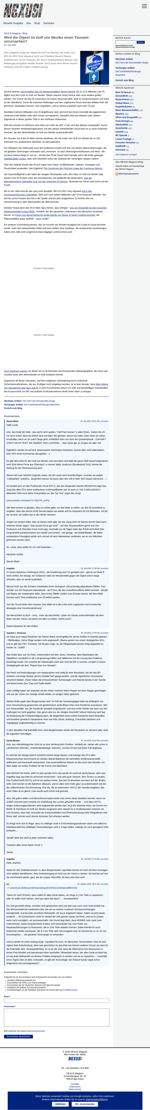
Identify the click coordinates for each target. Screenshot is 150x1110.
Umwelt (122, 131)
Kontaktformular (70, 990)
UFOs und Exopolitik (129, 117)
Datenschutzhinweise (36, 1031)
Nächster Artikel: (29, 401)
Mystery (122, 114)
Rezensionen (125, 99)
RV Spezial (122, 135)
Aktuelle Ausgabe (13, 23)
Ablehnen (60, 1104)
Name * (7, 996)
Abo (28, 23)
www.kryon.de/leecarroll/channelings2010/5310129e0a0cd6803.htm (43, 888)
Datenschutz (75, 1089)
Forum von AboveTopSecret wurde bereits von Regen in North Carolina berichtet (55, 215)
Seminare (48, 23)
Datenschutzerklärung (96, 1099)
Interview (122, 149)
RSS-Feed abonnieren (129, 174)
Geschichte (124, 128)
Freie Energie (124, 121)
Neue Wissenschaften (129, 110)
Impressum (75, 1086)
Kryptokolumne (125, 106)
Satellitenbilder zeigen (15, 158)
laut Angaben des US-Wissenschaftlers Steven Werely (48, 91)
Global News (124, 103)
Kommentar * (10, 1006)
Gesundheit (124, 96)
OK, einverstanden (85, 1104)
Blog (25, 33)
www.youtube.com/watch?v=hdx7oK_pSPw (28, 500)
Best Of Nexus (125, 92)
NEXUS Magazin (12, 33)
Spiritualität (124, 124)
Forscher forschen (127, 142)
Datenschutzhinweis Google (125, 47)
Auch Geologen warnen (15, 371)
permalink (104, 421)
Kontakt (75, 1084)
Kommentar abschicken (18, 1036)
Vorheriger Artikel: (32, 404)
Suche (140, 42)
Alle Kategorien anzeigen (126, 154)
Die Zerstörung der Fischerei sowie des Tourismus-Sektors (73, 168)
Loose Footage (125, 139)
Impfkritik (122, 146)
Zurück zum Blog (13, 408)
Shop (37, 23)
